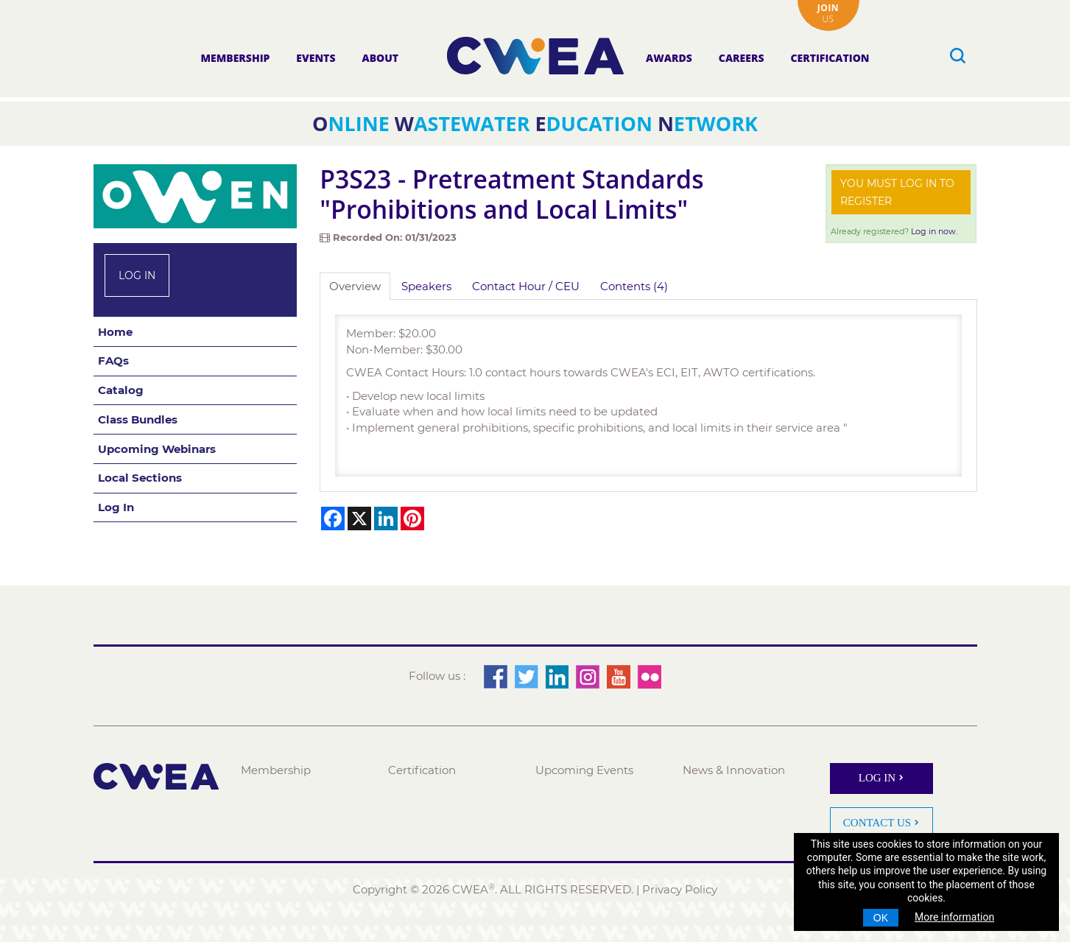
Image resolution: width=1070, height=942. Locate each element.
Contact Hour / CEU (526, 286)
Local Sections (140, 478)
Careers (741, 58)
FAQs (113, 361)
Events (315, 58)
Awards (669, 58)
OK (880, 918)
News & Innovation (734, 770)
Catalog (121, 390)
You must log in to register (897, 192)
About (380, 58)
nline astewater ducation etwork (535, 123)
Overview (355, 286)
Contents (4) (634, 286)
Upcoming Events (584, 770)
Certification (829, 58)
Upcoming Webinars (157, 449)
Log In (137, 275)
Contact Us (877, 823)
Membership (235, 58)
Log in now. (934, 231)
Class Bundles (137, 419)
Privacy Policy (679, 889)
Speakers (426, 286)
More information (954, 917)
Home (115, 332)
